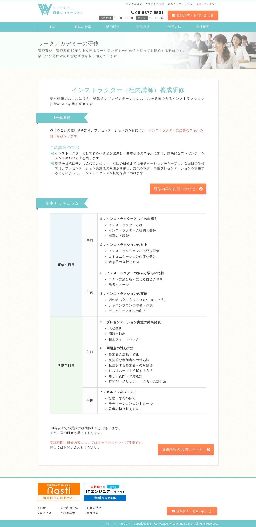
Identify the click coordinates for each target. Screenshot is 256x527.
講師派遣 (113, 27)
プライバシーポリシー (118, 524)
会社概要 (203, 27)
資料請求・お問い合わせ (193, 15)
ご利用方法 (172, 27)
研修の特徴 (82, 27)
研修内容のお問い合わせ (178, 189)
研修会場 (143, 27)
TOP (53, 27)
